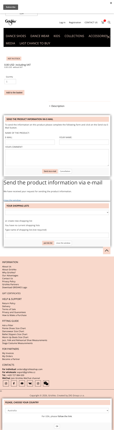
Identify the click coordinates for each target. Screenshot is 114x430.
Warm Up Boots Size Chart (15, 337)
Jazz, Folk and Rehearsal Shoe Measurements (24, 340)
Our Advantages (10, 275)
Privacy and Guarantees (14, 312)
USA (22, 13)
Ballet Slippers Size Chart (14, 334)
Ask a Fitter (7, 325)
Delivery (6, 306)
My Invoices (8, 353)
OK (57, 426)
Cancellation (65, 171)
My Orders (7, 356)
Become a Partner (11, 359)
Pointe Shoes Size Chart (14, 328)
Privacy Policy (8, 281)
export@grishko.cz (26, 372)
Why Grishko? (9, 272)
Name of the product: (17, 132)
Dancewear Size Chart (13, 331)
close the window (12, 200)
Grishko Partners (10, 284)
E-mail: (8, 137)
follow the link (65, 416)
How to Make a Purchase (14, 315)
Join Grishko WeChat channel (25, 378)
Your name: (65, 137)
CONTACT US (91, 22)
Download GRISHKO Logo (14, 287)
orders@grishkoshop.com (29, 369)
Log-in (62, 22)
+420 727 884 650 (15, 375)
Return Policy (8, 303)
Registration (75, 22)
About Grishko (9, 269)
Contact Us (7, 278)
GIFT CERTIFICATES (11, 293)
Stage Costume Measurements (17, 343)
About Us (6, 266)
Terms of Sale (9, 309)
